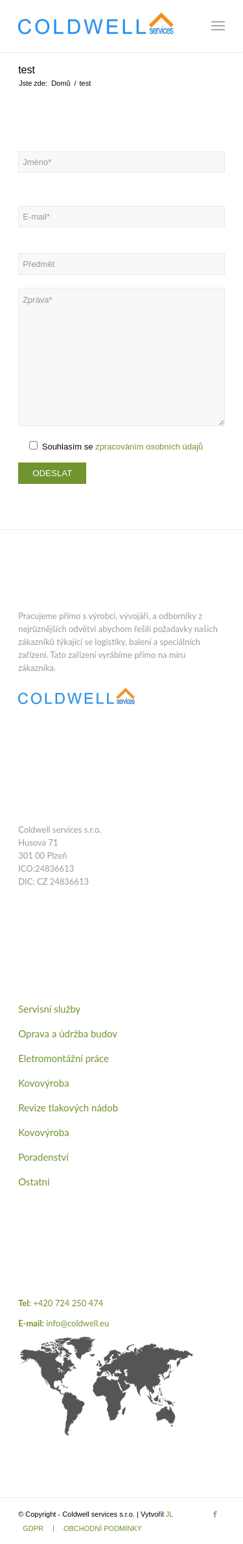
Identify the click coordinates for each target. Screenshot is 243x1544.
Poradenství (43, 1157)
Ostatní (33, 1181)
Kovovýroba (43, 1083)
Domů (60, 83)
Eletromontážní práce (63, 1058)
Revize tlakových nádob (68, 1107)
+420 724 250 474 (68, 1303)
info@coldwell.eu (77, 1323)
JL (170, 1514)
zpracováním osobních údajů (149, 446)
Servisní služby (49, 1009)
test (26, 69)
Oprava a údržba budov (67, 1033)
